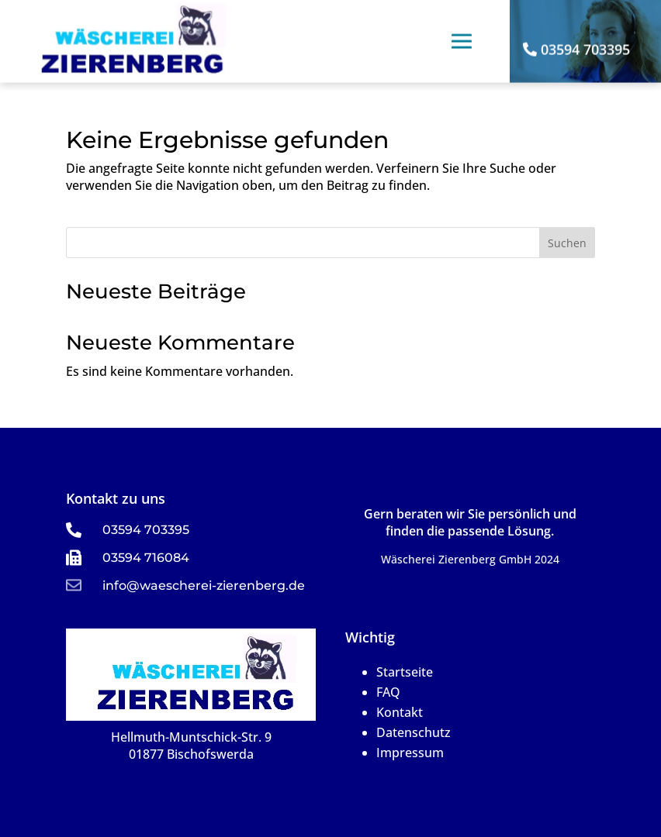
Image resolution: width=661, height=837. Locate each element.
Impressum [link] (410, 752)
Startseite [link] (404, 671)
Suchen (567, 243)
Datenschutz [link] (413, 732)
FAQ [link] (388, 692)
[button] (461, 27)
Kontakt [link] (399, 712)
